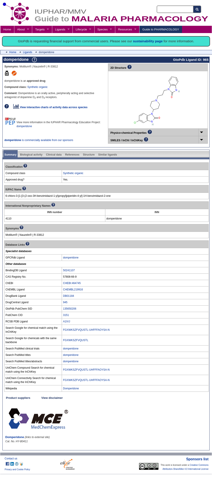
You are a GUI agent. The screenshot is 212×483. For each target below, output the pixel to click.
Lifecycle (81, 29)
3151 (66, 315)
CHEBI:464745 (72, 283)
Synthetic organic (37, 87)
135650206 (69, 308)
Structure (89, 154)
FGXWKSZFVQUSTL (75, 340)
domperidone (24, 126)
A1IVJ (66, 321)
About (21, 29)
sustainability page (148, 41)
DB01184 (68, 295)
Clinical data (54, 154)
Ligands (60, 29)
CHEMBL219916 (73, 289)
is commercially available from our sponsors (38, 140)
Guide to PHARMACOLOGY (160, 29)
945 (65, 302)
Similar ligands (107, 154)
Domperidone (71, 388)
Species (102, 29)
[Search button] (197, 9)
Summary (10, 154)
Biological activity (31, 154)
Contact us (11, 458)
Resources (125, 29)
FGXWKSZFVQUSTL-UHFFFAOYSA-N (86, 329)
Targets (40, 29)
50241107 (69, 270)
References (72, 154)
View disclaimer (52, 397)
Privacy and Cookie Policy (17, 469)
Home (7, 29)
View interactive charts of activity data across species (50, 107)
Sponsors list (197, 459)
